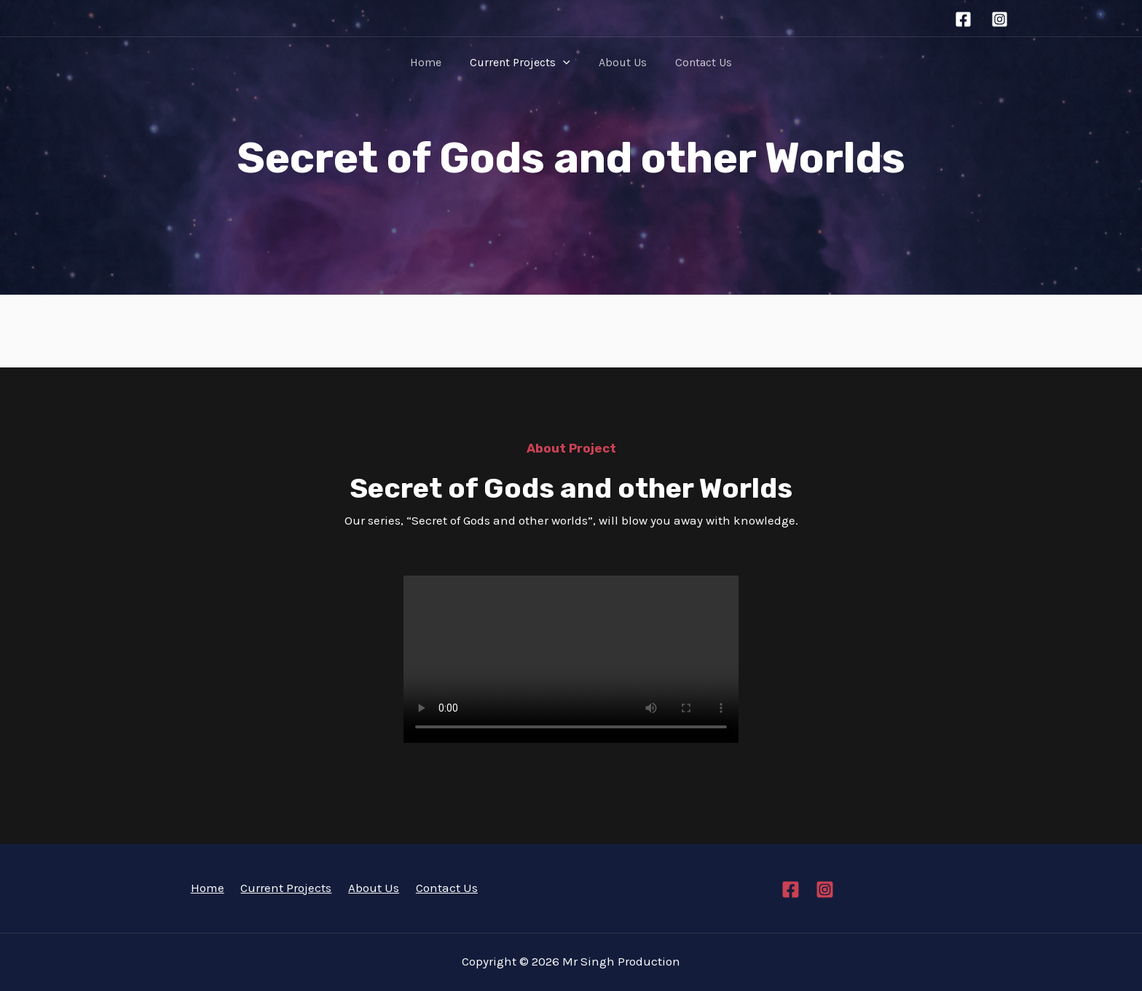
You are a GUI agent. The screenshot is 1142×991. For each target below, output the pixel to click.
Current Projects (523, 62)
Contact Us (695, 62)
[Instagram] (999, 19)
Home (433, 62)
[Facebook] (963, 19)
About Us (620, 62)
